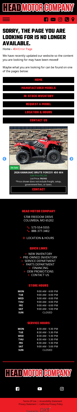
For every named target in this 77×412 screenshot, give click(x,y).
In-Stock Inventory (39, 96)
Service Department (38, 261)
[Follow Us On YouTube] (51, 19)
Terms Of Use (30, 401)
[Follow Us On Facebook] (44, 19)
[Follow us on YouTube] (41, 389)
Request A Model (38, 104)
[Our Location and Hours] (71, 19)
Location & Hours (38, 112)
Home (6, 49)
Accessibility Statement (50, 401)
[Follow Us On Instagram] (58, 19)
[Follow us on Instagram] (63, 389)
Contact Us (38, 120)
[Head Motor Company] (38, 7)
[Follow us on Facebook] (18, 389)
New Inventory (38, 254)
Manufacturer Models (38, 88)
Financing (38, 268)
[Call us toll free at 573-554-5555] (65, 19)
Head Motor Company (38, 211)
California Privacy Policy (51, 404)
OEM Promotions (39, 271)
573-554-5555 (40, 227)
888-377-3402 (40, 231)
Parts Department (39, 264)
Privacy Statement (28, 404)
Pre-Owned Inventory (38, 257)
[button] (5, 160)
